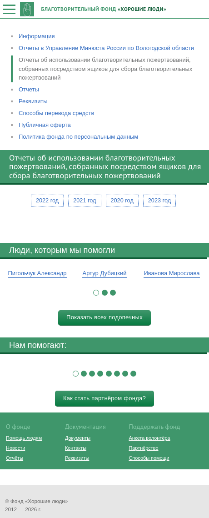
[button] (96, 293)
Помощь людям (24, 438)
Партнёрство (143, 448)
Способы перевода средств (56, 113)
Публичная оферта (45, 124)
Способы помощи (149, 458)
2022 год (47, 200)
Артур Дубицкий (104, 273)
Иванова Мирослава (171, 273)
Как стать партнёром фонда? (104, 398)
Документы (77, 438)
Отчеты (29, 89)
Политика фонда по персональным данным (78, 136)
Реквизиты (33, 101)
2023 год (159, 200)
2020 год (122, 200)
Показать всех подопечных (104, 317)
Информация (37, 36)
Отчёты (14, 458)
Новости (15, 448)
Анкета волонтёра (149, 438)
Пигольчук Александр (37, 273)
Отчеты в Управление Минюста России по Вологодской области (106, 48)
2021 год (84, 200)
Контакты (75, 448)
